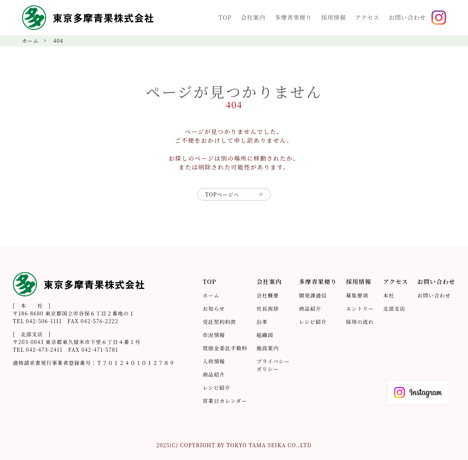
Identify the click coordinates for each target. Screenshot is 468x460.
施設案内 (268, 348)
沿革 (262, 321)
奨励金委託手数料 (225, 348)
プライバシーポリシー (273, 365)
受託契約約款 (219, 321)
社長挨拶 (268, 308)
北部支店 (394, 308)
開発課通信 (313, 295)
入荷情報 (214, 361)
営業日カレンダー (225, 400)
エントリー (360, 308)
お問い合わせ (434, 295)
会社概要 (268, 295)
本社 (389, 295)
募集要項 (357, 295)
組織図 (265, 335)
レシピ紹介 (216, 387)
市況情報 (214, 335)
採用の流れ (360, 321)
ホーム (30, 40)
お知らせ (214, 308)
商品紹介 (214, 374)
